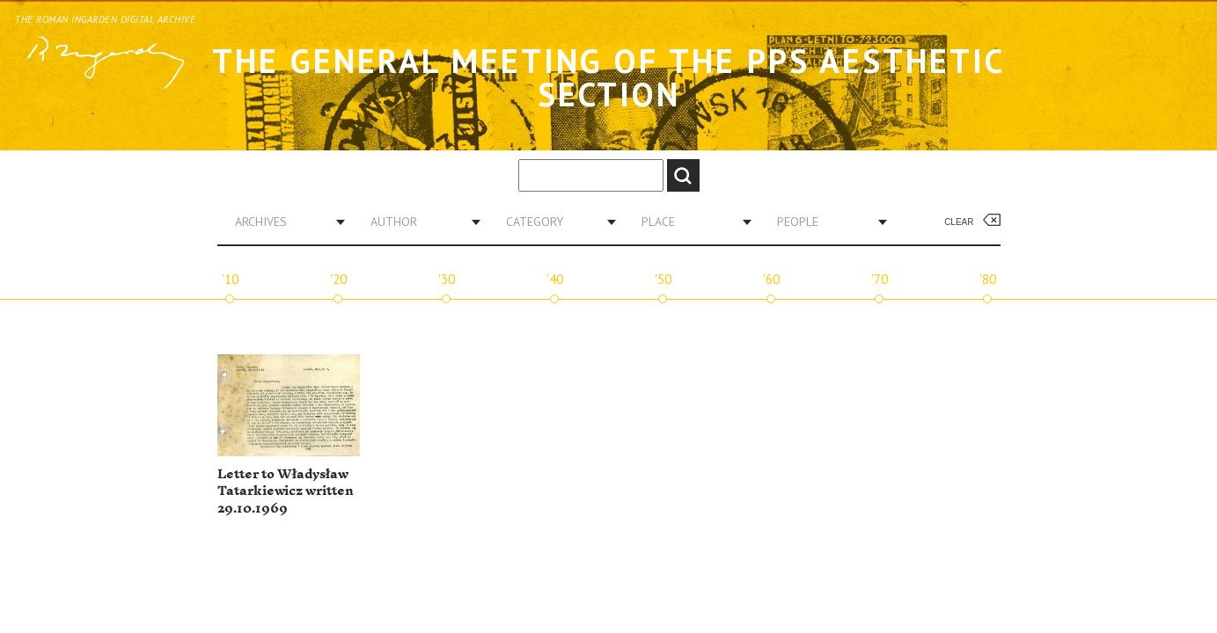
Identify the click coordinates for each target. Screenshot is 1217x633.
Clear (958, 222)
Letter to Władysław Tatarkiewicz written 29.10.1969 (285, 491)
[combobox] (283, 221)
